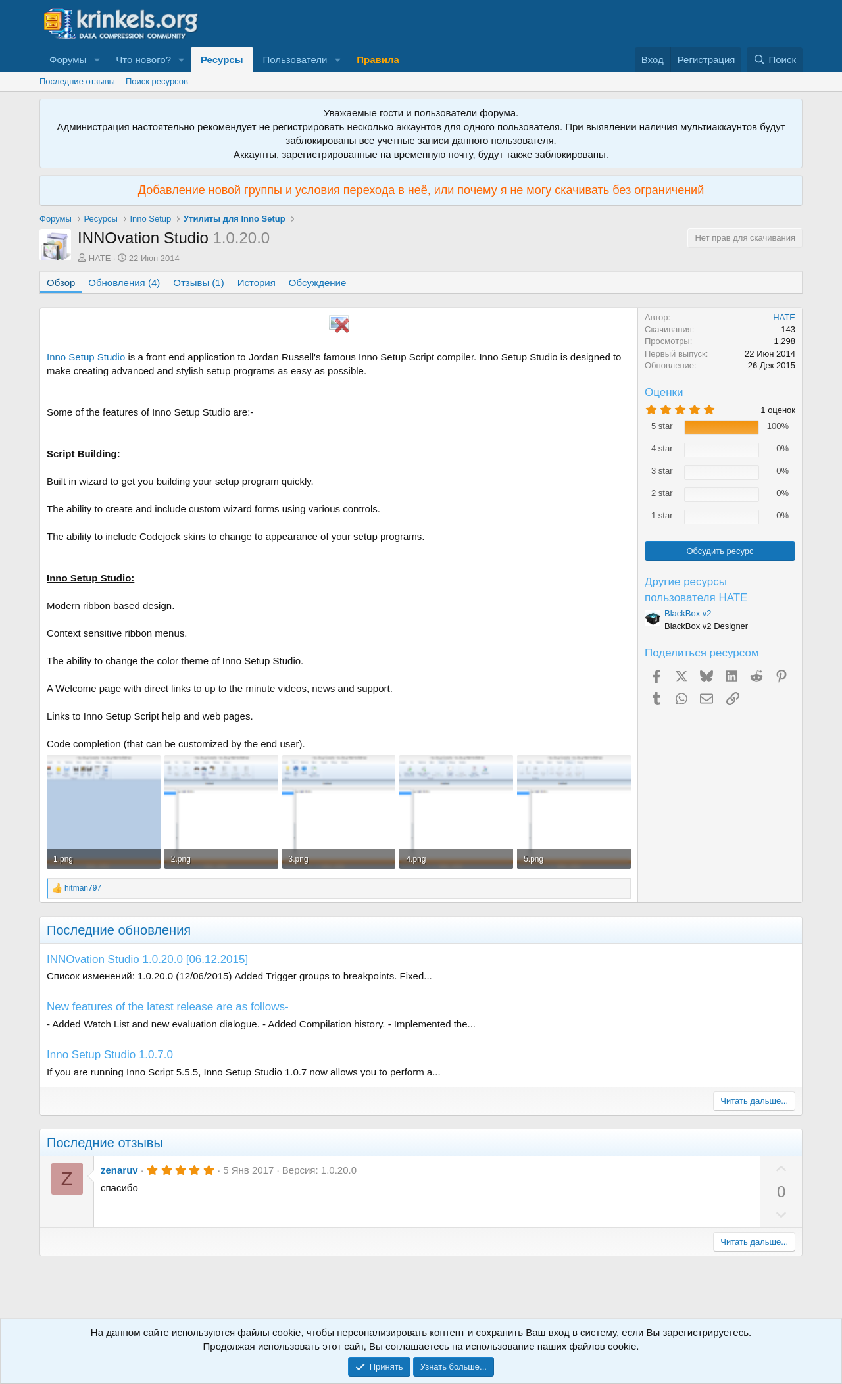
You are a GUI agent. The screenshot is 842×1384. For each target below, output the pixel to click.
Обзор (61, 282)
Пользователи (295, 59)
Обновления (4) (124, 282)
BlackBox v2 (688, 613)
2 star (662, 493)
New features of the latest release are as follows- (168, 1007)
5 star (662, 426)
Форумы (67, 59)
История (256, 282)
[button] (96, 59)
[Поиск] (775, 59)
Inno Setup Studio (86, 356)
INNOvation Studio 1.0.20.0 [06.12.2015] (147, 959)
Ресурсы (222, 59)
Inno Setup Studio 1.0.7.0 (110, 1055)
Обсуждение (317, 282)
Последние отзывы (77, 81)
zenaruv (119, 1169)
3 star (662, 471)
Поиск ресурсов (157, 81)
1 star (662, 515)
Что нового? (143, 59)
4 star (662, 448)
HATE (100, 258)
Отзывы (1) (198, 282)
